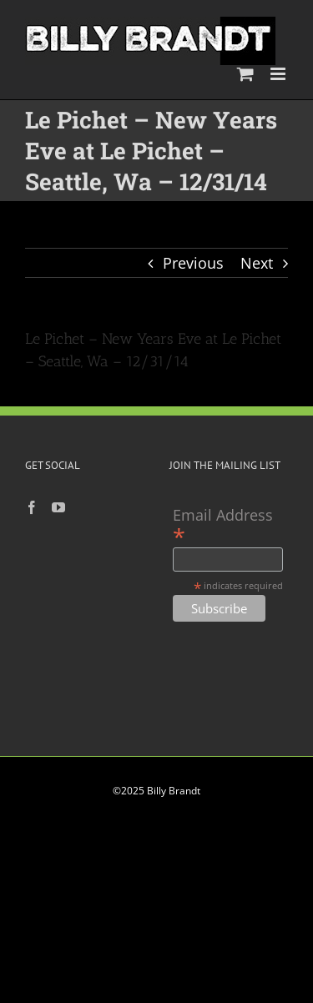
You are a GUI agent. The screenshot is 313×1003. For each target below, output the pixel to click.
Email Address (223, 525)
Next (256, 263)
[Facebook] (31, 507)
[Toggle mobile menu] (279, 74)
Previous (193, 263)
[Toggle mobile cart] (245, 74)
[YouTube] (58, 507)
